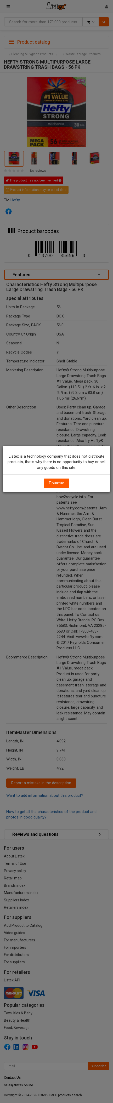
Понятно (56, 483)
